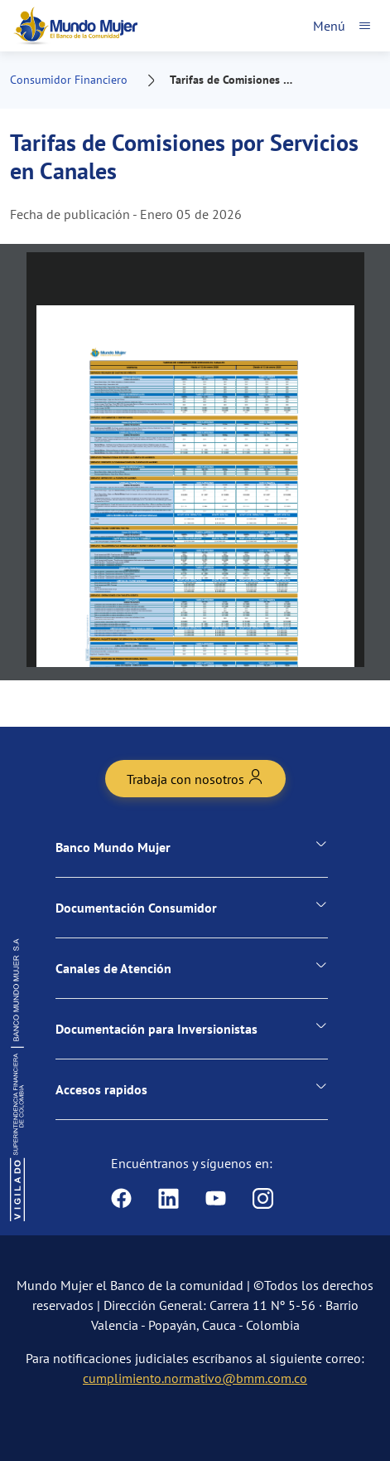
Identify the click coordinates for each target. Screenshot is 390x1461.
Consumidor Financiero (69, 79)
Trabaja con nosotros (195, 777)
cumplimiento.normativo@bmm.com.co (195, 1378)
